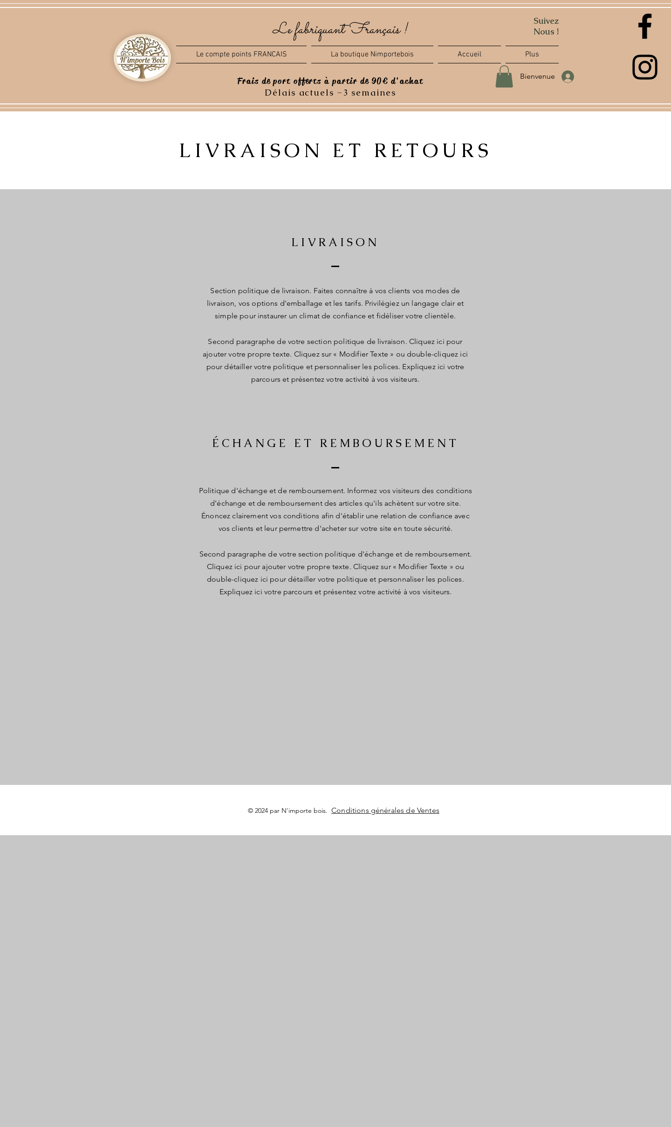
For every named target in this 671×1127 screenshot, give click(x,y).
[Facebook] (645, 26)
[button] (531, 54)
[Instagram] (645, 67)
